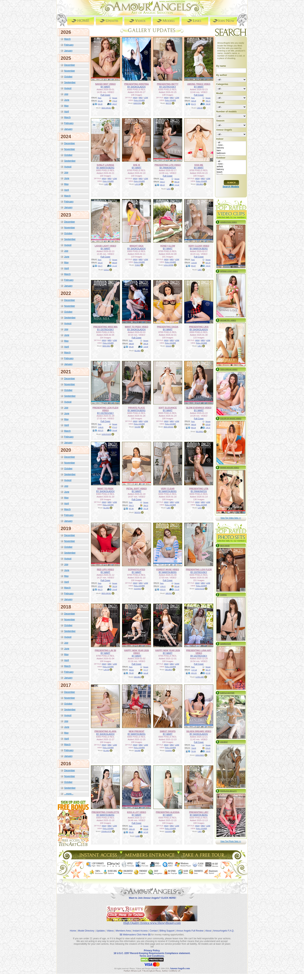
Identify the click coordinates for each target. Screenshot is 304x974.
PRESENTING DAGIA (167, 326)
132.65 (208, 751)
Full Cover (105, 95)
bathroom (231, 153)
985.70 (208, 670)
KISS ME (198, 165)
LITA (169, 189)
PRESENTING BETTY (167, 84)
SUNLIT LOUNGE (105, 165)
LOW (146, 97)
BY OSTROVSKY (167, 86)
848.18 (162, 185)
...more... (68, 793)
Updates (100, 927)
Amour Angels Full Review (189, 927)
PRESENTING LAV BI (105, 650)
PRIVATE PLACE (136, 407)
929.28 (193, 101)
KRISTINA (137, 103)
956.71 (131, 505)
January (68, 50)
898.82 (131, 670)
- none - (231, 145)
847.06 (131, 508)
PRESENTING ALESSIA (168, 812)
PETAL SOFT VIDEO (136, 488)
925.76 (208, 262)
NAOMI (138, 427)
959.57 (162, 182)
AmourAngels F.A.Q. (223, 927)
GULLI (106, 269)
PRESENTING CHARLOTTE (105, 812)
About (208, 927)
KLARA (138, 350)
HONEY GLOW (167, 245)
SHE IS (136, 165)
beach (231, 172)
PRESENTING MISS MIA (105, 326)
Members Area (123, 927)
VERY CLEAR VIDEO (198, 245)
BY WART (105, 86)
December (69, 64)
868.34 (193, 427)
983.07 (193, 266)
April (66, 111)
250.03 (208, 266)
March (67, 38)
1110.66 (194, 262)
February (68, 44)
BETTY (168, 103)
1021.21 (100, 430)
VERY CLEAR (167, 488)
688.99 (131, 343)
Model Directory (86, 927)
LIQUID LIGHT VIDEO (105, 245)
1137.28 (194, 670)
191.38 (145, 508)
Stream (114, 98)
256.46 (114, 430)
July (66, 94)
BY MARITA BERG (105, 167)
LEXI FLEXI (106, 434)
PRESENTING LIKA (198, 326)
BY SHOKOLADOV (136, 86)
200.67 (114, 104)
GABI (137, 836)
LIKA (200, 346)
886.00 (131, 832)
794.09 (193, 748)
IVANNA (168, 750)
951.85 (100, 101)
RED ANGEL (106, 108)
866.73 (100, 589)
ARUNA (169, 593)
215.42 (176, 185)
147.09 (145, 832)
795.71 (208, 101)
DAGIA (168, 346)
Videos (110, 927)
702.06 (193, 751)
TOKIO (137, 265)
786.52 (145, 505)
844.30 (100, 104)
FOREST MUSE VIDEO (167, 569)
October (68, 76)
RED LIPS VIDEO (105, 569)
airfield (231, 166)
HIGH (135, 97)
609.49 (131, 346)
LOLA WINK (169, 265)
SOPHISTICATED (136, 569)
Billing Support (167, 927)
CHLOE (200, 108)
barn (231, 150)
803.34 (176, 182)
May (66, 105)
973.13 (114, 427)
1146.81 (101, 427)
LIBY (106, 184)
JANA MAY (199, 755)
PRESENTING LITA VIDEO (168, 165)
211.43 (114, 266)
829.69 (208, 424)
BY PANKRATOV (168, 167)
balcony (231, 147)
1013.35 (194, 673)
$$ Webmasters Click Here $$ (135, 931)
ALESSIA (137, 588)
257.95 (208, 673)
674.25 (208, 748)
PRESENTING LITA (198, 488)
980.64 (193, 424)
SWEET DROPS (167, 731)
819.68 (145, 829)
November (69, 70)
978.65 (100, 586)
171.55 (176, 589)
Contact (154, 927)
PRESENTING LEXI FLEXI (199, 569)
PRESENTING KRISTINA (136, 84)
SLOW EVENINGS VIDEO (198, 407)
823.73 (193, 104)
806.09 (114, 262)
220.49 (114, 589)
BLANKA (200, 431)
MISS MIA (106, 346)
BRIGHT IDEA (137, 245)
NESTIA (137, 512)
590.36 (145, 343)
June (66, 99)
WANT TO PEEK (105, 488)
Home (73, 927)
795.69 (131, 673)
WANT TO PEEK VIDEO (136, 326)
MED (140, 97)
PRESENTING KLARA (105, 731)
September (70, 82)
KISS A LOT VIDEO (136, 812)
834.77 (100, 266)
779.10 (114, 101)
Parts (99, 98)
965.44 (176, 586)
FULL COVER (139, 100)
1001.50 (132, 829)
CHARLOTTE (106, 831)
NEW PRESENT (136, 731)
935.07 (100, 262)
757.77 (145, 670)
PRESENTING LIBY (198, 812)
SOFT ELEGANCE (168, 407)
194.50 (208, 104)
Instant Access (140, 927)
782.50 (114, 586)
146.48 (145, 673)
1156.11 (163, 586)
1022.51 (163, 589)
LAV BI (137, 184)
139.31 (208, 427)
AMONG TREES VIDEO (198, 84)
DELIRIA (199, 184)
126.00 (145, 346)
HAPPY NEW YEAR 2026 (167, 650)
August (67, 88)
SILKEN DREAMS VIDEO (198, 731)
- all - (231, 142)
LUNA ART (199, 677)
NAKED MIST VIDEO (105, 84)
